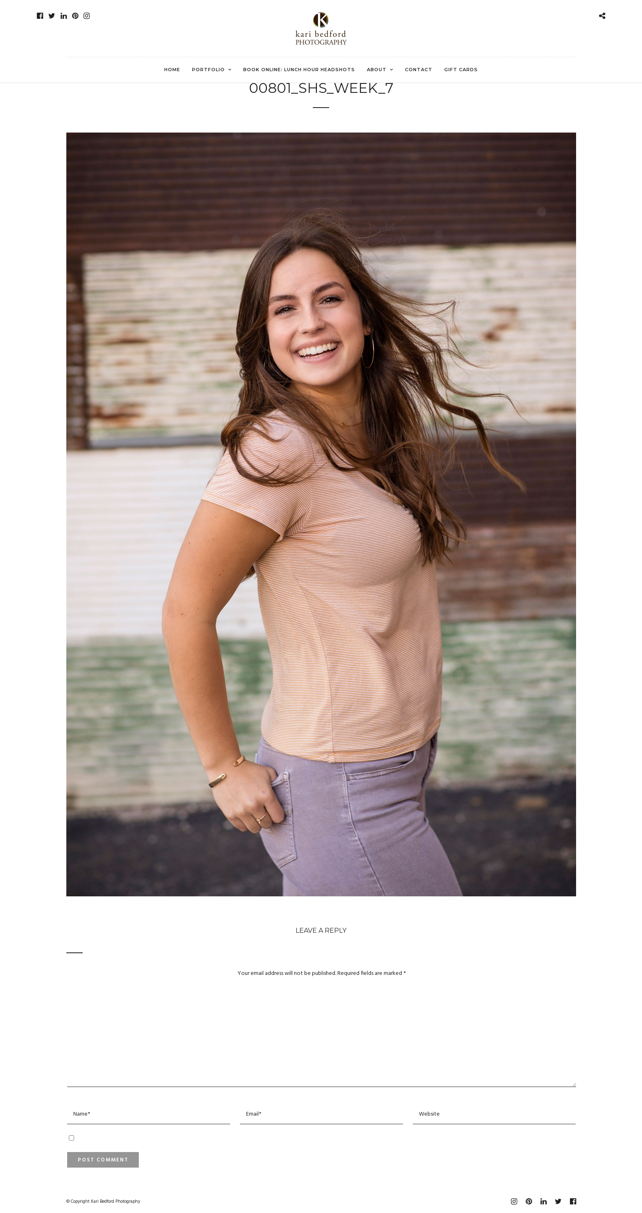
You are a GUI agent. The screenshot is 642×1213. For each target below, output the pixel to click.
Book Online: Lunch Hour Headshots (299, 69)
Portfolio (208, 69)
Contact (418, 69)
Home (172, 69)
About (377, 69)
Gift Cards (461, 69)
